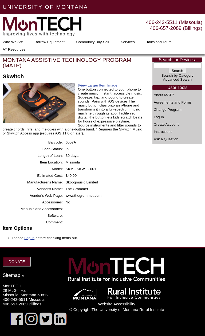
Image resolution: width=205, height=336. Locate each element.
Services (128, 42)
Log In (159, 117)
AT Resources (14, 49)
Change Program (168, 110)
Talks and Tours (158, 42)
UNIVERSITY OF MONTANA (45, 7)
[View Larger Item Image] (98, 85)
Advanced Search (177, 79)
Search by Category (177, 75)
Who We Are (13, 42)
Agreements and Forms (173, 102)
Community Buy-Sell (92, 42)
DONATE (17, 261)
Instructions (163, 132)
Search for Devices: (177, 60)
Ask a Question (166, 139)
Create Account (166, 124)
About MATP (164, 95)
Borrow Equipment (50, 42)
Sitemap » (13, 275)
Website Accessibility (116, 304)
